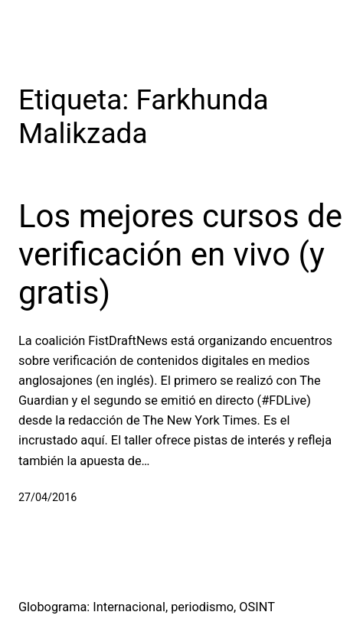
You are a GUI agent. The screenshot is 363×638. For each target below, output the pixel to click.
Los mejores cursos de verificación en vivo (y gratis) (180, 254)
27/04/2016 (47, 497)
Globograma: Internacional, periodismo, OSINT (146, 607)
